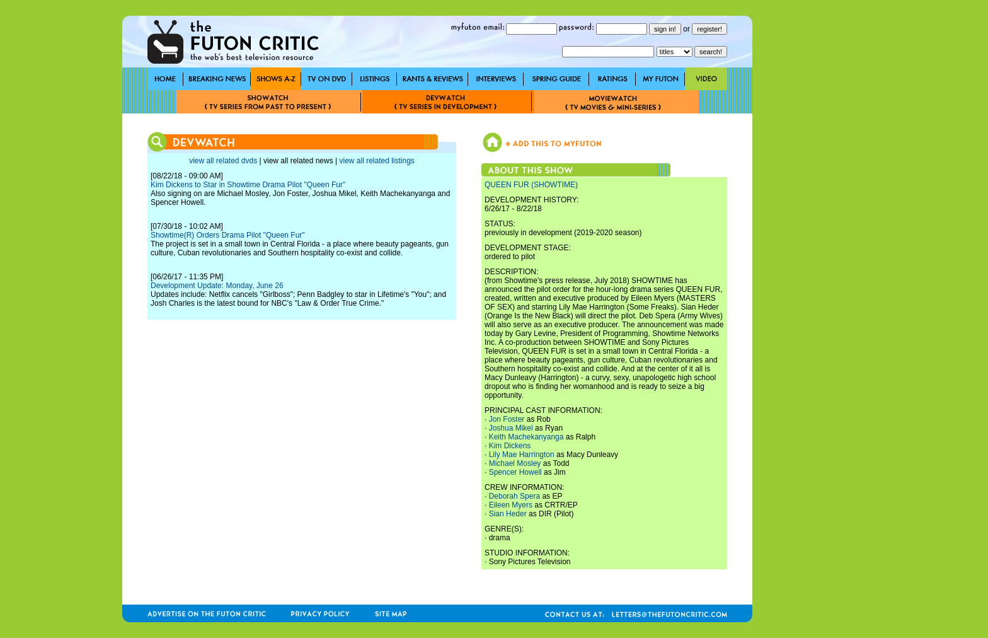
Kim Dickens (510, 445)
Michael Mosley (515, 463)
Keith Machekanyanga (526, 436)
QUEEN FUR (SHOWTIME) (531, 184)
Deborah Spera (514, 496)
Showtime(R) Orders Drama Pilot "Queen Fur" (228, 235)
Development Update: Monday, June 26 (217, 285)
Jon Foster (507, 419)
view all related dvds (223, 160)
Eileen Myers (510, 505)
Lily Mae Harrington (521, 454)
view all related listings (376, 160)
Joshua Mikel (511, 428)
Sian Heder (508, 513)
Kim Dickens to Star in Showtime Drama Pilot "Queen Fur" (248, 184)
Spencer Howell (515, 472)
